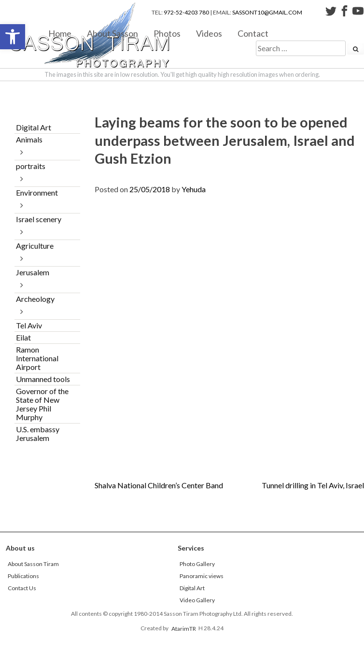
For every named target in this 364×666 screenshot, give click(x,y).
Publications (23, 576)
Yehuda (194, 189)
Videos (209, 33)
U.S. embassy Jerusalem (37, 433)
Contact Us (22, 588)
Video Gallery (197, 600)
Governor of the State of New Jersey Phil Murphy (42, 404)
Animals (29, 139)
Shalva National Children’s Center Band (159, 485)
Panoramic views (202, 576)
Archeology (35, 298)
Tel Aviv (29, 325)
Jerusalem (32, 272)
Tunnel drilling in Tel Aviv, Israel (313, 485)
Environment (37, 192)
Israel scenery (38, 219)
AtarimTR (183, 628)
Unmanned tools (43, 378)
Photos (167, 33)
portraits (30, 165)
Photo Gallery (197, 563)
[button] (12, 36)
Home (59, 33)
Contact (253, 33)
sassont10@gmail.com (267, 12)
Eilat (23, 337)
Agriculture (35, 245)
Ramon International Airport (37, 358)
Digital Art (33, 127)
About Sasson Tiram (33, 563)
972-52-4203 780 (186, 12)
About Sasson (112, 33)
